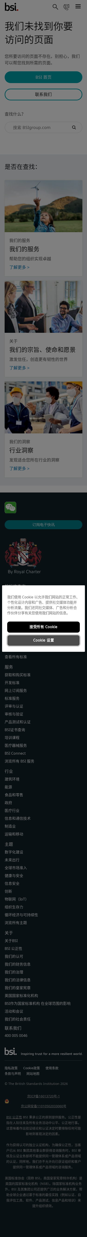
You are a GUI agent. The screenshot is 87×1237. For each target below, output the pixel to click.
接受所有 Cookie (43, 627)
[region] (43, 618)
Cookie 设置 (43, 640)
